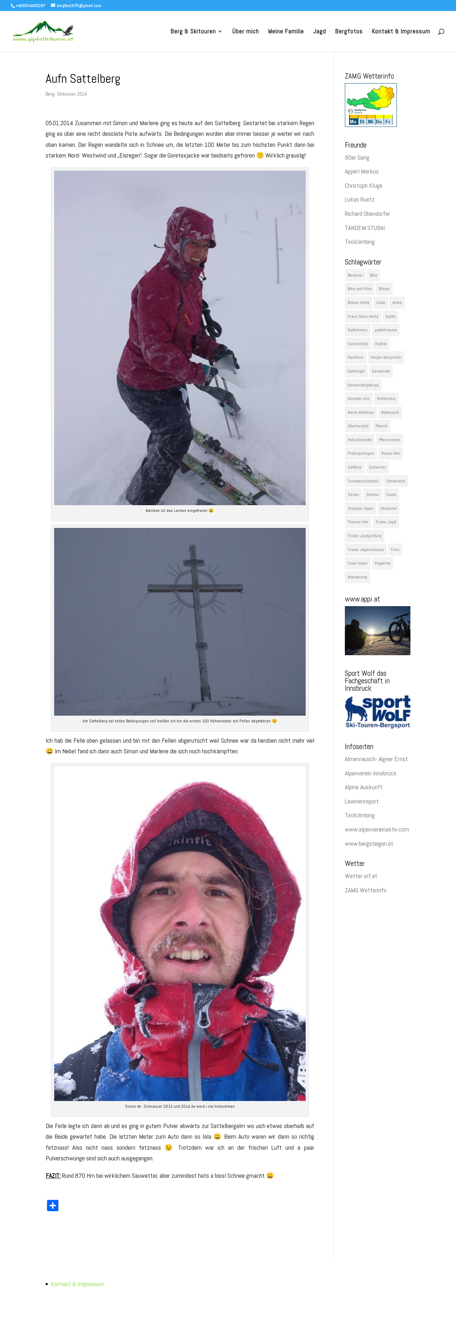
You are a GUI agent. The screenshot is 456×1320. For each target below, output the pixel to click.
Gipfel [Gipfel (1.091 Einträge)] (390, 316)
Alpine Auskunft (364, 787)
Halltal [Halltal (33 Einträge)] (381, 344)
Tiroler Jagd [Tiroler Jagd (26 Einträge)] (385, 522)
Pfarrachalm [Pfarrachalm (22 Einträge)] (389, 440)
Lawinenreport (362, 801)
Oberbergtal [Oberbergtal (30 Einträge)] (358, 426)
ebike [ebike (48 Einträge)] (397, 302)
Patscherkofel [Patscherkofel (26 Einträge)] (360, 440)
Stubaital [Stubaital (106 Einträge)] (388, 508)
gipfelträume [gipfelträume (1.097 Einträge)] (386, 330)
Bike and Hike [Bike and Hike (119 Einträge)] (360, 289)
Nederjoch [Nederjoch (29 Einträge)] (390, 412)
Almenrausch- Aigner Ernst (376, 759)
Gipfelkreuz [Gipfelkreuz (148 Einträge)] (358, 330)
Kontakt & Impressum (401, 32)
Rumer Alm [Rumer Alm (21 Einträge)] (390, 453)
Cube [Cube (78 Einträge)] (381, 302)
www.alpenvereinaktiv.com (377, 829)
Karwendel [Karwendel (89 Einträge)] (381, 371)
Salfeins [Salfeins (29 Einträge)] (355, 467)
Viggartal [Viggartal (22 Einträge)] (382, 563)
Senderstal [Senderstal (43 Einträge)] (395, 481)
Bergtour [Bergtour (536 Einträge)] (355, 275)
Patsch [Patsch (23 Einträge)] (381, 426)
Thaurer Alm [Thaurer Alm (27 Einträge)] (358, 522)
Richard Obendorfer (367, 213)
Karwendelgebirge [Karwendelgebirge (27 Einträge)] (363, 385)
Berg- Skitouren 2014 (66, 94)
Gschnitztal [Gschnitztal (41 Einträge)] (358, 344)
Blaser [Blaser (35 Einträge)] (384, 289)
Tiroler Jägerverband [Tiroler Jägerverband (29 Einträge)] (366, 549)
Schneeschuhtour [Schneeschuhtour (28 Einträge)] (363, 481)
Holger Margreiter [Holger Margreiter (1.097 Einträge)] (386, 357)
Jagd (319, 32)
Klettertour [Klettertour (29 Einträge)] (386, 398)
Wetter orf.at (361, 876)
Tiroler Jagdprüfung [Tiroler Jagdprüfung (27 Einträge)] (365, 536)
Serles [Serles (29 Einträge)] (353, 494)
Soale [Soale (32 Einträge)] (391, 494)
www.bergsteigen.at (369, 843)
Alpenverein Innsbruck (371, 773)
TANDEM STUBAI (365, 228)
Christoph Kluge (364, 185)
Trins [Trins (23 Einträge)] (395, 549)
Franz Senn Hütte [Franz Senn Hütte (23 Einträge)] (363, 316)
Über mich (245, 32)
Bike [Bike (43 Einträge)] (373, 275)
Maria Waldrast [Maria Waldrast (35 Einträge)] (361, 412)
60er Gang (357, 157)
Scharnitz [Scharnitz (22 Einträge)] (377, 467)
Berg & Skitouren (193, 32)
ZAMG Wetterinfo (366, 890)
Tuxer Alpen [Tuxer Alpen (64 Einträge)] (358, 563)
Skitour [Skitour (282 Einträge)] (372, 494)
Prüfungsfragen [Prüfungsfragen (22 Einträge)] (361, 453)
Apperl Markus (362, 171)
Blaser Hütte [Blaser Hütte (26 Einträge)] (358, 302)
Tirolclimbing (360, 241)
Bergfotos (349, 32)
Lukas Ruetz (360, 199)
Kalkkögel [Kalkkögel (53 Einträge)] (356, 371)
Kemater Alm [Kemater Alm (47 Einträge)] (359, 398)
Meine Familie (286, 32)
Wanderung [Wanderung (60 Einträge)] (357, 577)
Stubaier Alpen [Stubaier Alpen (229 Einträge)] (360, 508)
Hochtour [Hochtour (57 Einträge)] (356, 357)
